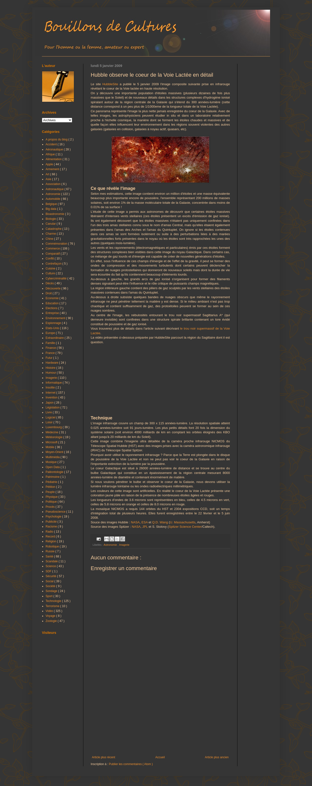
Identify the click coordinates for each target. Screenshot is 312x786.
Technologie (54, 601)
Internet (51, 392)
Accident (52, 144)
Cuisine (51, 268)
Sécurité (51, 576)
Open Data (53, 467)
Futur (49, 358)
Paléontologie (55, 472)
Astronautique (55, 189)
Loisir (49, 422)
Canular (51, 223)
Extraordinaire (55, 338)
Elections (52, 308)
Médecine (52, 432)
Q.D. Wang (160, 522)
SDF (49, 571)
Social (50, 581)
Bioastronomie (55, 214)
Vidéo (50, 611)
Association (53, 184)
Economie (52, 298)
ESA (144, 522)
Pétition (51, 487)
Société (51, 586)
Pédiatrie (52, 482)
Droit (49, 293)
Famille (51, 343)
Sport (49, 596)
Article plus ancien (217, 757)
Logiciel (51, 417)
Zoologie (52, 621)
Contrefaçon (54, 263)
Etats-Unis (53, 328)
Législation (53, 407)
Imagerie (124, 544)
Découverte (53, 288)
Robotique (53, 546)
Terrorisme (53, 606)
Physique (52, 497)
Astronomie (111, 544)
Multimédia (53, 457)
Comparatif (53, 253)
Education (52, 303)
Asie (49, 179)
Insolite (51, 387)
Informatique (54, 382)
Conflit (50, 258)
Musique (52, 462)
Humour (51, 372)
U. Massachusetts (182, 522)
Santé (50, 556)
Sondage (52, 591)
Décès (50, 283)
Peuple (51, 492)
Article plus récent (103, 757)
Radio (50, 531)
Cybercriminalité (56, 278)
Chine (50, 238)
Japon (50, 402)
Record (51, 536)
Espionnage (54, 323)
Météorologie (54, 437)
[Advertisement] (160, 715)
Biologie (51, 219)
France (51, 353)
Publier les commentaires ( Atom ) (131, 764)
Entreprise (53, 313)
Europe (51, 333)
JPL (145, 526)
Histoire (51, 368)
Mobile (50, 447)
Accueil (160, 757)
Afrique (51, 154)
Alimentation (54, 159)
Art (48, 174)
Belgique (52, 204)
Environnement (56, 318)
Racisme (52, 526)
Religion (51, 541)
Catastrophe (54, 229)
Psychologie (54, 516)
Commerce (53, 248)
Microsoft (52, 442)
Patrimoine (53, 477)
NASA (135, 522)
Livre (49, 412)
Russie (50, 551)
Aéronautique (55, 149)
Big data (51, 209)
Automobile (53, 199)
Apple (50, 164)
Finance (51, 348)
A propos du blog (57, 139)
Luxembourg (54, 427)
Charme (51, 233)
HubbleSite (110, 84)
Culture (51, 273)
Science (51, 566)
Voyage (51, 616)
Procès (51, 507)
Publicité (52, 521)
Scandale (52, 561)
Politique (52, 501)
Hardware (52, 362)
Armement (53, 169)
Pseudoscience (56, 511)
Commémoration (57, 243)
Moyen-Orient (55, 452)
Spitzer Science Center (185, 526)
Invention (52, 397)
